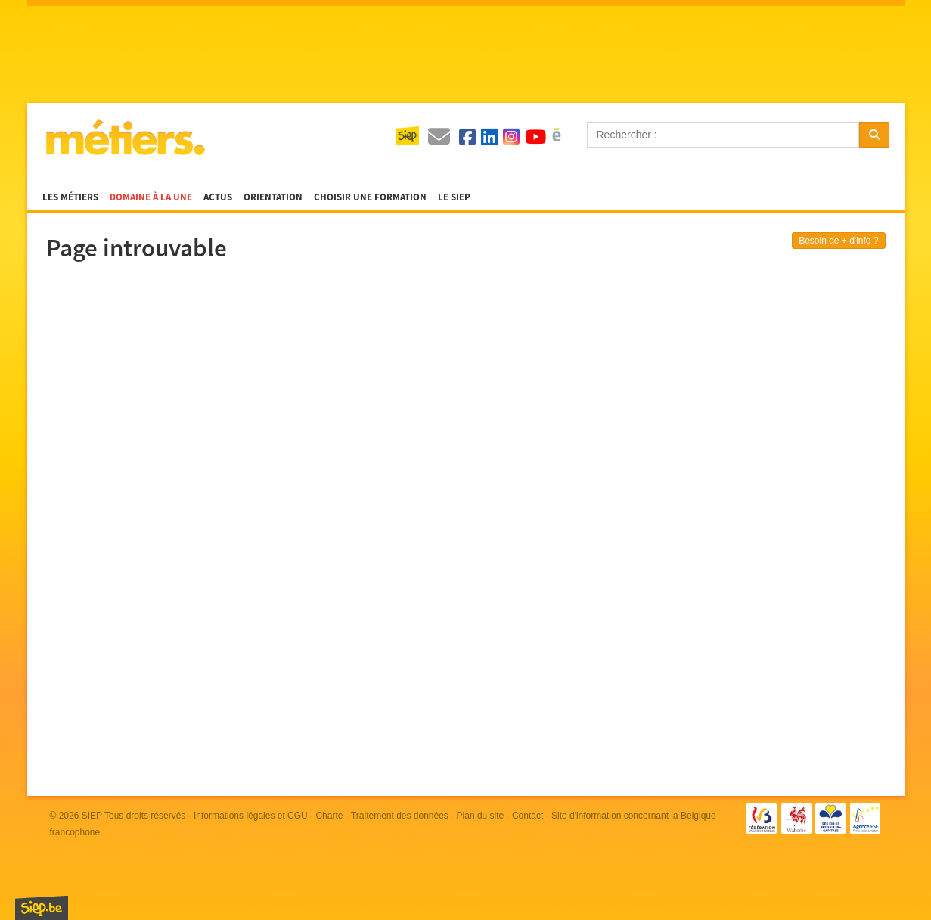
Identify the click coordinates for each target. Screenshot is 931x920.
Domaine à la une (151, 197)
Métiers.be (124, 137)
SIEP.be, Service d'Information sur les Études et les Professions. (41, 908)
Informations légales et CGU (251, 815)
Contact (527, 815)
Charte (329, 815)
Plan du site (480, 815)
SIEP (92, 815)
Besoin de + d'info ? (838, 240)
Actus (217, 197)
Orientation (273, 197)
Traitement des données (399, 815)
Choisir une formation (370, 197)
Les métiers (70, 197)
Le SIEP (454, 197)
